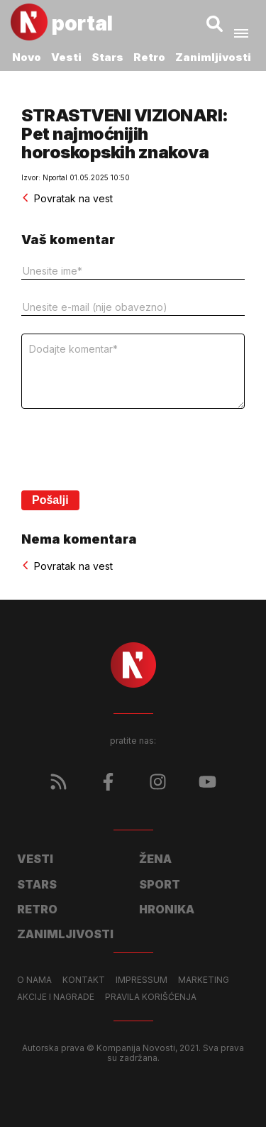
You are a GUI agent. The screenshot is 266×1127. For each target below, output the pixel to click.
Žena (155, 859)
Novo (26, 57)
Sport (159, 884)
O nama (34, 980)
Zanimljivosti (213, 57)
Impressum (141, 980)
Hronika (166, 909)
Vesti (66, 57)
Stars (107, 57)
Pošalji (50, 500)
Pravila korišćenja (150, 997)
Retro (149, 57)
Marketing (203, 980)
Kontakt (83, 980)
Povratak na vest (67, 198)
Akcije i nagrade (55, 997)
